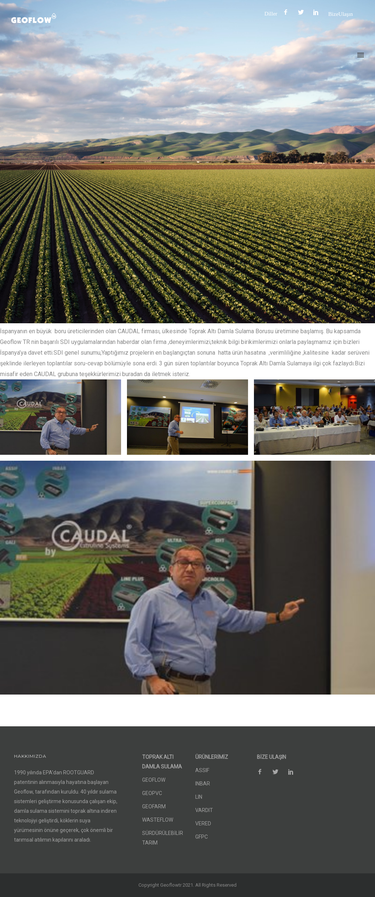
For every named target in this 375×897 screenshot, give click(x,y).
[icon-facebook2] (287, 12)
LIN (198, 797)
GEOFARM (154, 806)
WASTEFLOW (157, 820)
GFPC (201, 837)
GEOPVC (152, 793)
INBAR (202, 784)
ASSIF (202, 770)
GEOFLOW (153, 780)
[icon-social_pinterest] (318, 12)
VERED (203, 823)
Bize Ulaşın (340, 14)
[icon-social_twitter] (302, 12)
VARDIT (204, 810)
